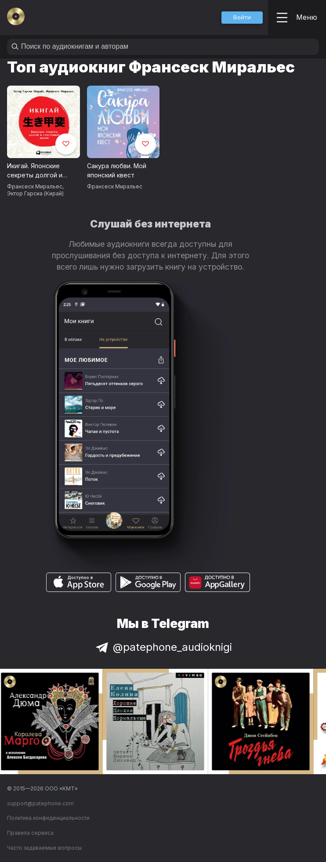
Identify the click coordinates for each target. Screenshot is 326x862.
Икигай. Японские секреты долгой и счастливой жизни (35, 171)
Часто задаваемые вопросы (44, 847)
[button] (242, 17)
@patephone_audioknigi (163, 647)
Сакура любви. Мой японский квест (116, 170)
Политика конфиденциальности (48, 818)
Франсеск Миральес (34, 186)
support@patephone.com (40, 803)
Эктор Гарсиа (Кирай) (35, 193)
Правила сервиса (30, 833)
